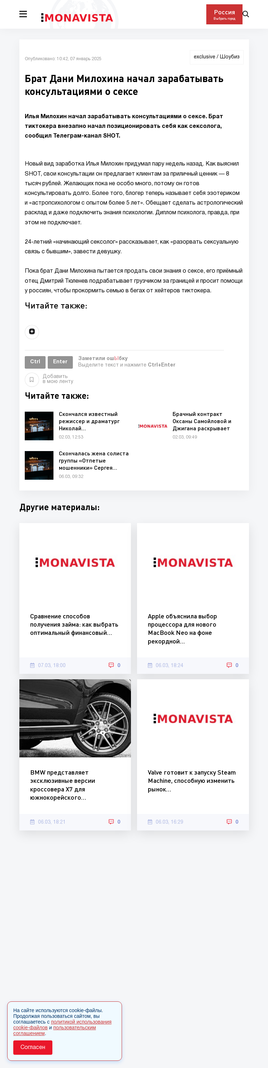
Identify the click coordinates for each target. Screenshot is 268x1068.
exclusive (204, 57)
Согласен (32, 1047)
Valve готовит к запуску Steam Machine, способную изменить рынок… (192, 780)
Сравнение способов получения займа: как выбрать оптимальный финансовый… (74, 624)
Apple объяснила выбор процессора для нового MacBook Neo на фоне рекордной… (182, 628)
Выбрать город (224, 18)
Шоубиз (230, 57)
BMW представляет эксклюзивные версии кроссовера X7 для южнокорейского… (62, 784)
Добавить (49, 379)
